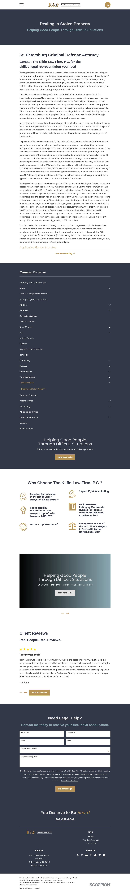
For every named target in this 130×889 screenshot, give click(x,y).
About (91, 837)
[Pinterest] (99, 855)
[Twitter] (82, 855)
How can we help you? (29, 757)
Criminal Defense (91, 840)
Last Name (71, 732)
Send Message (65, 789)
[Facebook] (91, 855)
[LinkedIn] (86, 855)
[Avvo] (95, 855)
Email (69, 741)
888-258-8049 (65, 819)
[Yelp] (77, 855)
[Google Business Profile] (104, 855)
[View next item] (67, 613)
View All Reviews (39, 692)
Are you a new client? (29, 749)
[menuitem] (65, 283)
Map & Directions (39, 865)
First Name (25, 732)
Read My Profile (65, 457)
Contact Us (91, 843)
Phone (23, 741)
